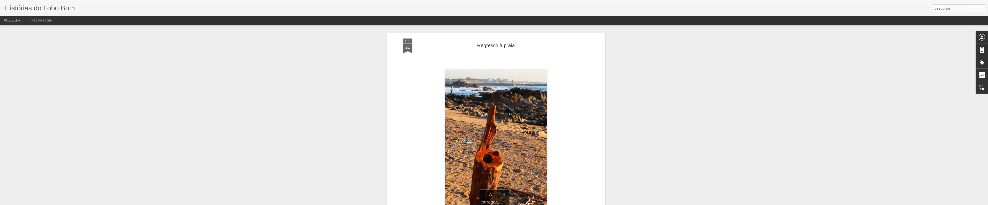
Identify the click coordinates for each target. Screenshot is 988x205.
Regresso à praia (496, 32)
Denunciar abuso (533, 202)
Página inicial (41, 20)
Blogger (516, 202)
